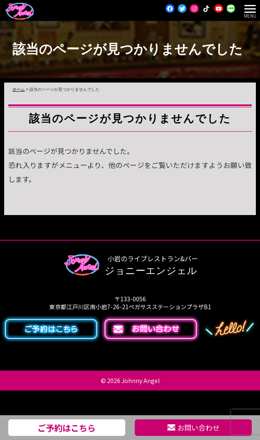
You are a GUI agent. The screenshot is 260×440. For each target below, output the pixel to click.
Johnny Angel (141, 380)
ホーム (18, 89)
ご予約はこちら (66, 427)
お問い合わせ (193, 427)
